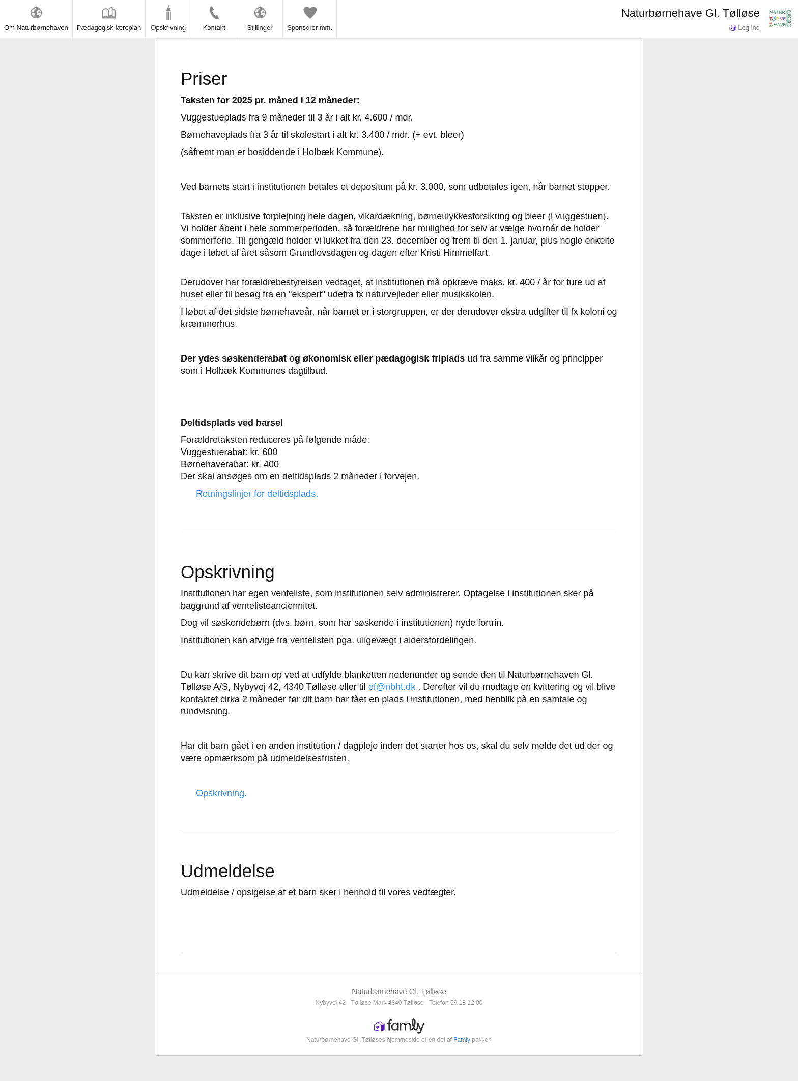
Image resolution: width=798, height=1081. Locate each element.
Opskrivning (168, 18)
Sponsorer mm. (309, 18)
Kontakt (214, 18)
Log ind (744, 28)
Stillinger (260, 18)
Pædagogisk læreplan (109, 18)
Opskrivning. (221, 793)
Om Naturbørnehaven (36, 18)
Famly (461, 1039)
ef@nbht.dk (391, 687)
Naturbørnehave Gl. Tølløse (690, 13)
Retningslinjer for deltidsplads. (257, 494)
